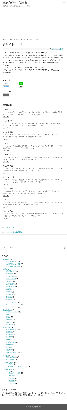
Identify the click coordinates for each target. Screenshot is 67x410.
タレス (5, 143)
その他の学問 (7, 369)
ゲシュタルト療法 (11, 302)
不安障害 (9, 339)
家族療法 (9, 299)
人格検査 (9, 322)
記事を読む (6, 117)
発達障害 (9, 332)
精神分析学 (9, 273)
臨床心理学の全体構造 (13, 264)
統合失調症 (9, 334)
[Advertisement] (33, 22)
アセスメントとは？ (12, 312)
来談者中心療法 (11, 286)
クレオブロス (8, 132)
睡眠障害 (9, 350)
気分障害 (9, 337)
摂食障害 (9, 347)
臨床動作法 (9, 294)
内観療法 (9, 292)
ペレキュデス (8, 211)
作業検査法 (9, 325)
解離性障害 (9, 345)
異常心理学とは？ (11, 329)
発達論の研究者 (11, 357)
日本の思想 (12, 383)
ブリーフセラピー (11, 307)
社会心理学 (9, 364)
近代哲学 (12, 378)
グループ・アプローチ (13, 304)
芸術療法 (9, 297)
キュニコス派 (8, 188)
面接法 (8, 314)
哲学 (7, 371)
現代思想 (12, 381)
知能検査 (9, 319)
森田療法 (9, 289)
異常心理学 (6, 327)
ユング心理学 (10, 276)
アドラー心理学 (11, 279)
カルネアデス (8, 227)
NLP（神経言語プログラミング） (16, 366)
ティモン (6, 109)
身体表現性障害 (11, 342)
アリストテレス (8, 121)
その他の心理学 (8, 362)
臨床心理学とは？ (11, 261)
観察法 (8, 317)
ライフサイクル (11, 359)
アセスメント (7, 310)
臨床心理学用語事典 (15, 2)
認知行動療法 (10, 284)
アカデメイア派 (8, 177)
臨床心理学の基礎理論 (13, 266)
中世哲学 (12, 375)
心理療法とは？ (11, 271)
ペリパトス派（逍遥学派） (12, 232)
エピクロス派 (8, 166)
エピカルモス (8, 155)
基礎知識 (6, 259)
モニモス (6, 200)
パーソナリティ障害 (12, 352)
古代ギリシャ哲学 (57, 49)
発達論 (5, 355)
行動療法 (9, 281)
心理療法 (6, 269)
